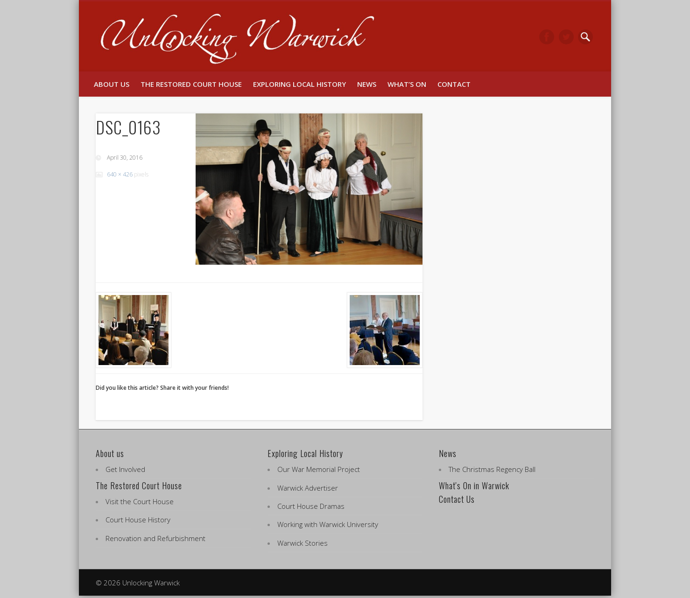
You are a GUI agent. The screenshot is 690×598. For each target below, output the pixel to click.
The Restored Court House (191, 84)
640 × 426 (120, 174)
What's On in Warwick (474, 485)
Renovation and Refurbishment (155, 538)
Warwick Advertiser (307, 487)
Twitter (566, 36)
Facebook (546, 36)
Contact (454, 84)
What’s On (406, 84)
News (366, 84)
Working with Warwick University (327, 524)
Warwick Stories (302, 543)
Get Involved (125, 469)
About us (111, 84)
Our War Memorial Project (318, 469)
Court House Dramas (311, 506)
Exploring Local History (299, 84)
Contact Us (457, 499)
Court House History (138, 519)
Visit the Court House (140, 501)
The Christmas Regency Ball (492, 469)
